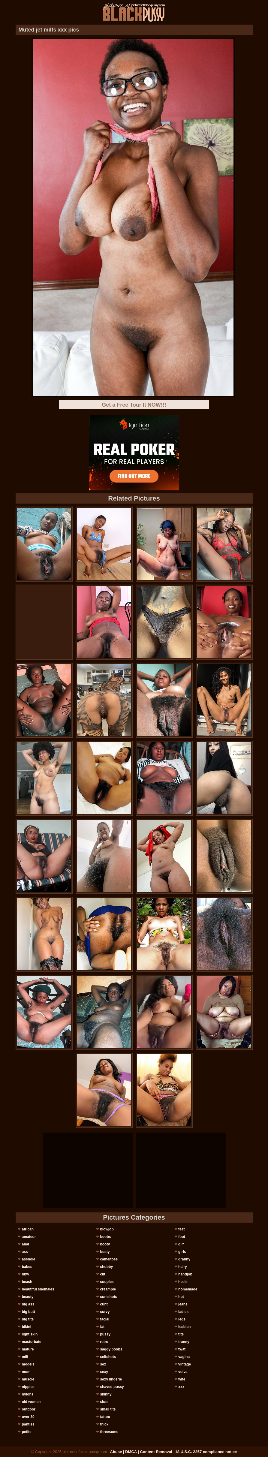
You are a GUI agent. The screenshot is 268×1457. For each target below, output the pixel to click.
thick (104, 1424)
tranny (183, 1342)
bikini (26, 1327)
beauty (28, 1297)
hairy (182, 1267)
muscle (28, 1379)
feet (181, 1229)
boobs (105, 1237)
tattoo (105, 1417)
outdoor (28, 1409)
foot (181, 1237)
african (28, 1229)
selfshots (108, 1357)
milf (25, 1357)
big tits (28, 1319)
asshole (28, 1259)
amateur (29, 1237)
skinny (105, 1394)
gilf (181, 1244)
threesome (109, 1432)
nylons (28, 1394)
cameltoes (109, 1259)
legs (181, 1319)
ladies (183, 1312)
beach (27, 1282)
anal (25, 1244)
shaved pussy (112, 1387)
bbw (25, 1274)
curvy (105, 1312)
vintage (184, 1364)
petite (27, 1432)
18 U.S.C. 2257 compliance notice (206, 1451)
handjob (185, 1274)
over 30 (28, 1417)
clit (102, 1274)
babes (27, 1267)
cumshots (108, 1297)
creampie (108, 1289)
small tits (108, 1409)
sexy (104, 1372)
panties (28, 1424)
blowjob (106, 1229)
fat (102, 1327)
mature (28, 1349)
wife (181, 1379)
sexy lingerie (111, 1379)
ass (25, 1252)
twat (181, 1349)
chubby (106, 1267)
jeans (183, 1304)
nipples (28, 1387)
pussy (105, 1334)
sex (103, 1364)
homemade (187, 1289)
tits (181, 1334)
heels (183, 1282)
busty (105, 1252)
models (28, 1364)
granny (184, 1259)
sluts (104, 1402)
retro (104, 1342)
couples (106, 1282)
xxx (181, 1387)
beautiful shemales (38, 1289)
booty (105, 1244)
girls (182, 1252)
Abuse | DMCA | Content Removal (141, 1451)
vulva (183, 1372)
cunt (103, 1304)
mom (26, 1372)
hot (181, 1297)
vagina (184, 1357)
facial (104, 1319)
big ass (28, 1304)
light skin (30, 1334)
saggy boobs (111, 1349)
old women (31, 1402)
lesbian (184, 1327)
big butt (28, 1312)
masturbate (31, 1342)
